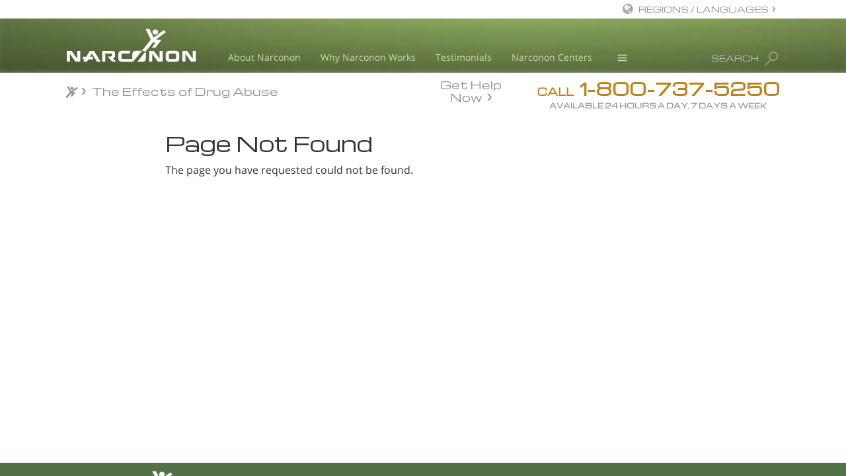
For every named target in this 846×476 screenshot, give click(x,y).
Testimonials (464, 57)
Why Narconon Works (368, 57)
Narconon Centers (552, 57)
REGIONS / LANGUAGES (703, 9)
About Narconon (264, 57)
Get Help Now (471, 90)
